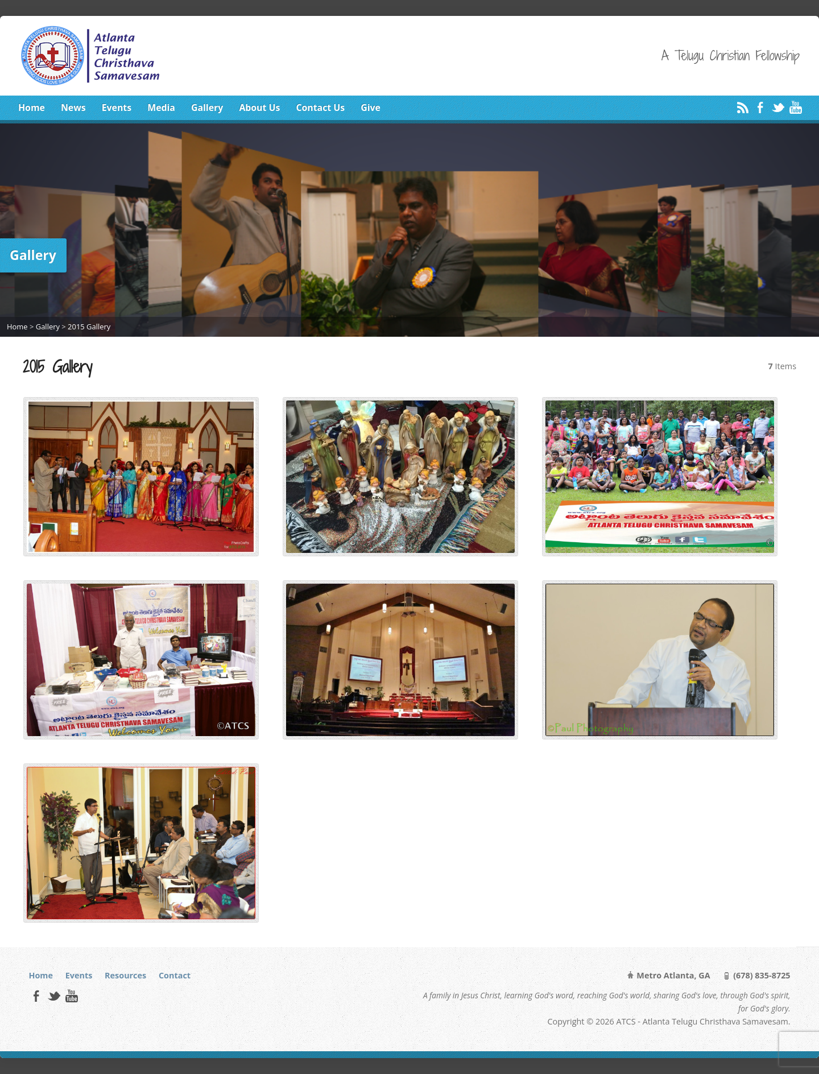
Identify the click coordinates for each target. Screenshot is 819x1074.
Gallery (207, 107)
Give (370, 107)
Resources (125, 975)
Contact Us (320, 107)
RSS (742, 107)
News (73, 107)
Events (116, 107)
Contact (175, 975)
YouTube (795, 107)
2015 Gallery (89, 326)
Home (31, 107)
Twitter (777, 107)
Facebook (760, 107)
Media (161, 107)
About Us (259, 107)
